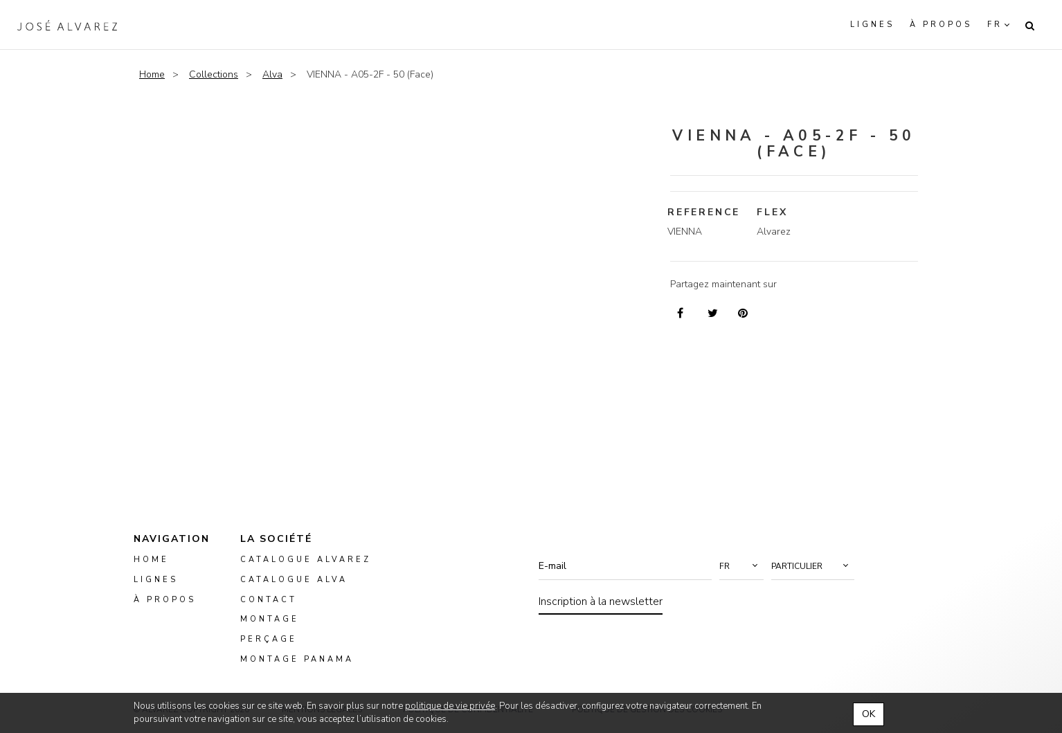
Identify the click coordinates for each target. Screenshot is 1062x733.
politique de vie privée (450, 706)
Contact (268, 600)
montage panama (297, 659)
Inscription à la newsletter (601, 601)
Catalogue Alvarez (305, 559)
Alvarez (67, 25)
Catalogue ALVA (294, 579)
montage (269, 620)
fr (994, 24)
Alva (272, 74)
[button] (741, 566)
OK (868, 714)
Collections (213, 74)
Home (152, 74)
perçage (268, 640)
